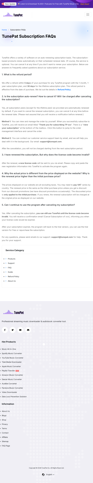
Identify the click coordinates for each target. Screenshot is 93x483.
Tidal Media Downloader (12, 362)
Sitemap (5, 441)
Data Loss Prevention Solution (14, 397)
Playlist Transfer (10, 371)
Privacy (5, 424)
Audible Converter (9, 384)
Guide (9, 272)
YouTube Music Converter (12, 358)
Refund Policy (12, 276)
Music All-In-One (9, 349)
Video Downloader (9, 392)
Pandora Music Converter (12, 388)
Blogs (4, 415)
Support (10, 263)
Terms (4, 428)
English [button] (49, 474)
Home (4, 30)
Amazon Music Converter (12, 375)
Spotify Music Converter (12, 353)
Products (10, 259)
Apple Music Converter (11, 366)
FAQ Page (6, 446)
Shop (4, 420)
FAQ (8, 268)
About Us (11, 281)
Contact (5, 433)
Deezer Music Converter (12, 379)
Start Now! (84, 4)
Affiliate (5, 437)
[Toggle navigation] (87, 14)
